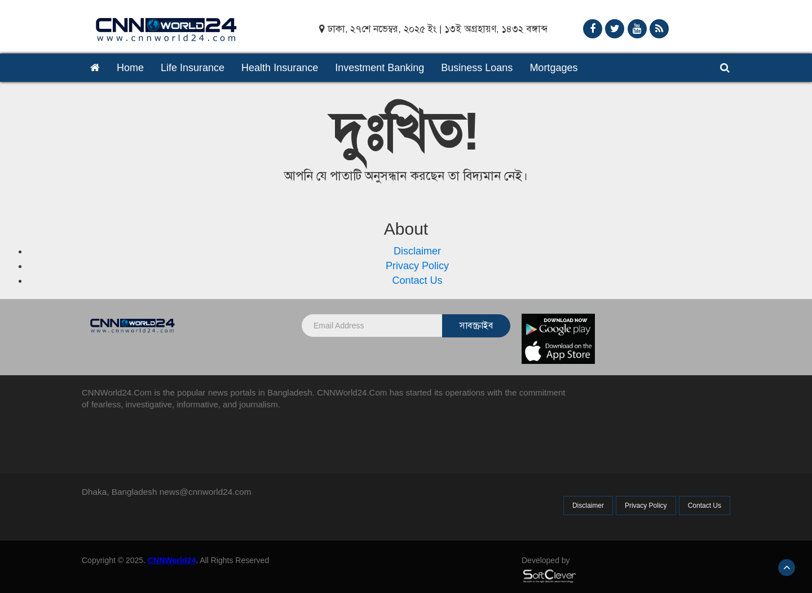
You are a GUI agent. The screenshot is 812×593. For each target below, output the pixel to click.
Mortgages (553, 67)
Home (130, 67)
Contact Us (417, 280)
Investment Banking (379, 67)
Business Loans (477, 67)
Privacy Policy (417, 265)
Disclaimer (417, 251)
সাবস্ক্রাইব (476, 325)
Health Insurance (279, 67)
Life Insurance (192, 67)
